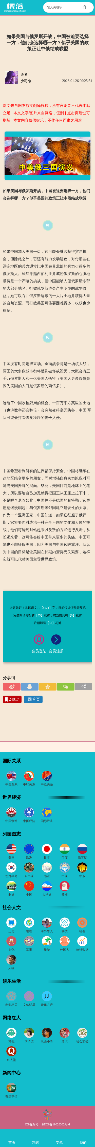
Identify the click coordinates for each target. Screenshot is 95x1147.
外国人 (64, 950)
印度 (65, 857)
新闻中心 (12, 1072)
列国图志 (12, 834)
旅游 (47, 950)
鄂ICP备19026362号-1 (56, 1124)
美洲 (65, 894)
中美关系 (11, 784)
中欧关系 (47, 784)
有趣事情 (11, 1096)
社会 (82, 931)
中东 (82, 876)
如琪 (65, 1041)
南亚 (47, 876)
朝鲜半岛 (11, 876)
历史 (11, 931)
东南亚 (29, 876)
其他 (11, 1041)
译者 (24, 74)
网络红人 (12, 1017)
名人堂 (11, 1060)
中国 (29, 894)
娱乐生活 (12, 981)
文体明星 (29, 1005)
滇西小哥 (47, 1041)
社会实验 (82, 1041)
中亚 (65, 876)
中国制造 (11, 821)
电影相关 (11, 1005)
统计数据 (82, 950)
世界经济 (12, 797)
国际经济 (47, 821)
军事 (29, 950)
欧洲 (29, 857)
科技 (65, 931)
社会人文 (12, 907)
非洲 (11, 894)
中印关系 (29, 784)
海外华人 (47, 931)
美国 (11, 857)
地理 (29, 931)
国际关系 (12, 760)
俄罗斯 (82, 857)
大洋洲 (46, 894)
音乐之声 (47, 1005)
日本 (47, 857)
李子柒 (29, 1041)
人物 (11, 968)
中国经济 (29, 821)
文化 (11, 950)
